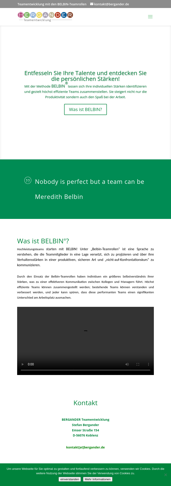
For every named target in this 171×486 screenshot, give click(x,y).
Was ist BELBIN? (85, 109)
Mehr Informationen (98, 479)
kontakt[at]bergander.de (85, 447)
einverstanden (69, 479)
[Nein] (165, 474)
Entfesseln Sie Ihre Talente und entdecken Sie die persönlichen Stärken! (85, 76)
